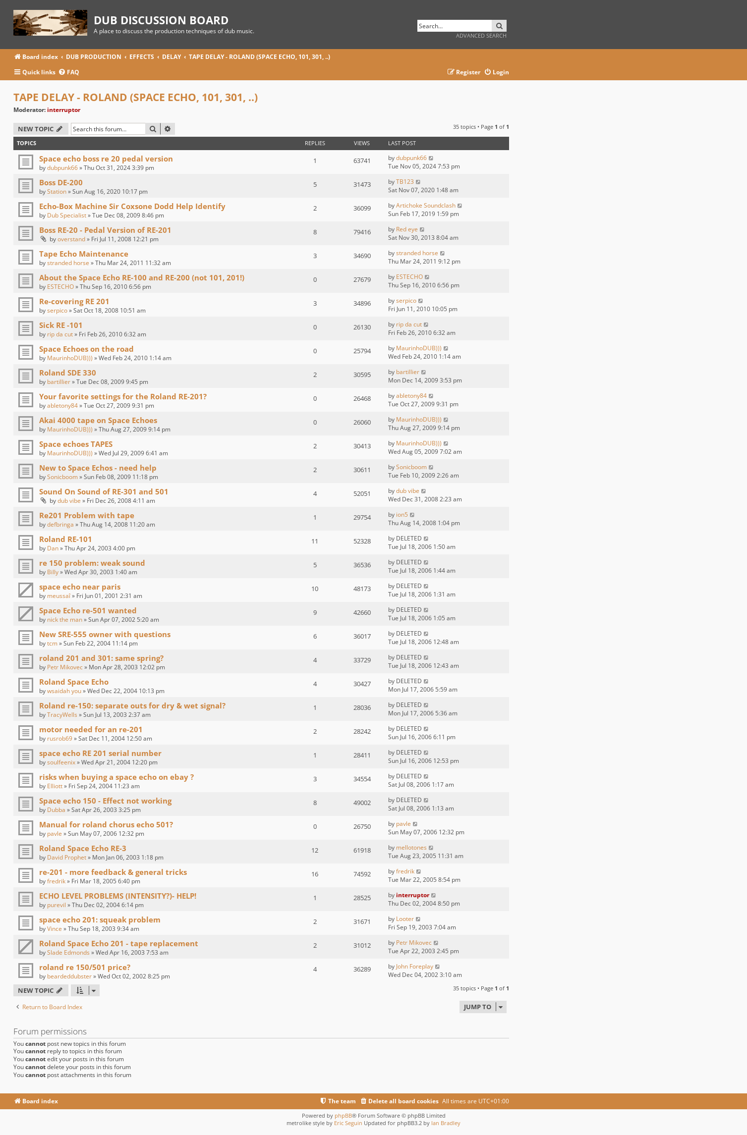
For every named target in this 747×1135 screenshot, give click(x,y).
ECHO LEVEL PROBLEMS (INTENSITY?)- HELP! (117, 896)
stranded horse (68, 263)
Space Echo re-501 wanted (88, 610)
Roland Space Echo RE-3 (82, 848)
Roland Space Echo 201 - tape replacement (118, 943)
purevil (56, 905)
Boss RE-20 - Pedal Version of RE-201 (105, 230)
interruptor (63, 110)
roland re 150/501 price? (84, 967)
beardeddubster (69, 976)
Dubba (56, 810)
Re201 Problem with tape (86, 515)
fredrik (56, 881)
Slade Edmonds (68, 952)
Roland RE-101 (65, 539)
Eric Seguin (348, 1123)
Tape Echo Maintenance (83, 254)
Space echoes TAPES (76, 444)
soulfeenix (61, 762)
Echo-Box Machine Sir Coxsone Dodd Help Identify (132, 206)
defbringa (60, 524)
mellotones (411, 847)
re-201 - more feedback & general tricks (113, 872)
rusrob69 (59, 738)
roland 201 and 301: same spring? (101, 658)
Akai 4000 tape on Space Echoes (98, 420)
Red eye (407, 229)
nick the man (64, 619)
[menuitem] (68, 72)
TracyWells (62, 714)
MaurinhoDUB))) (70, 358)
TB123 (405, 181)
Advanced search (481, 35)
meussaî (58, 596)
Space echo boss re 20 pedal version (106, 158)
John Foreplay (414, 966)
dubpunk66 (62, 167)
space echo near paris (79, 587)
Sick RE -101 (61, 325)
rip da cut (60, 334)
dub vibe (69, 500)
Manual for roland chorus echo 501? (106, 824)
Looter (405, 919)
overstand (71, 239)
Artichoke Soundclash (426, 205)
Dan (52, 548)
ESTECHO (60, 286)
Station (56, 191)
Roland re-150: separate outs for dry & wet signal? (132, 705)
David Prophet (66, 857)
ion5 (402, 514)
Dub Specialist (66, 215)
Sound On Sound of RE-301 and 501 (104, 491)
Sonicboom (62, 477)
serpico (57, 310)
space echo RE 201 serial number (100, 753)
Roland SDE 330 (67, 373)
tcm (52, 643)
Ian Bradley (445, 1123)
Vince (54, 928)
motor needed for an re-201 (91, 729)
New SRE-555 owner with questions (105, 634)
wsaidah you (64, 691)
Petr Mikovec (65, 667)
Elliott (54, 786)
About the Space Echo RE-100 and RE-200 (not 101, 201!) (141, 277)
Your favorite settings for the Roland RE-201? (123, 396)
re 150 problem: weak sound (92, 563)
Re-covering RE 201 (74, 301)
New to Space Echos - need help (98, 468)
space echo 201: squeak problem (100, 919)
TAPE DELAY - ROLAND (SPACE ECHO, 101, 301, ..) (135, 97)
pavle (54, 833)
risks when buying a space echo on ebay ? (116, 777)
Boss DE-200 (61, 182)
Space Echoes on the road (86, 349)
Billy (52, 572)
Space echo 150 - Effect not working (105, 801)
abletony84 (62, 405)
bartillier (58, 382)
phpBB (343, 1115)
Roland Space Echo (74, 682)
